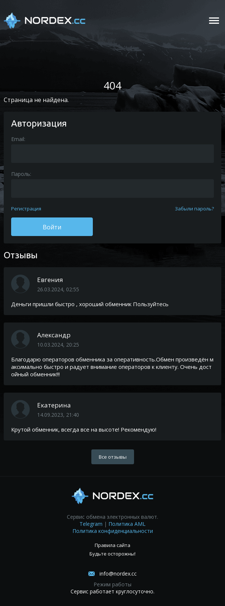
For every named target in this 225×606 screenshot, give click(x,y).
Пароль (20, 173)
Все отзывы (113, 456)
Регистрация (26, 208)
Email (17, 139)
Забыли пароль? (194, 208)
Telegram (90, 523)
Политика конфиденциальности (112, 530)
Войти (52, 227)
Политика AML (127, 523)
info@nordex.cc (118, 573)
